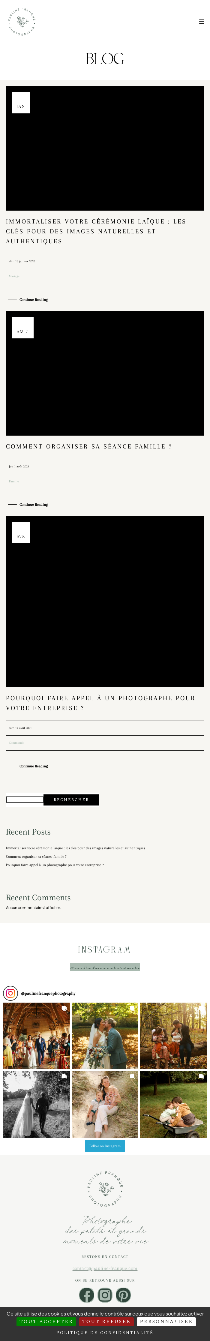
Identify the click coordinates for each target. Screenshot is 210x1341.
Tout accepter (46, 1321)
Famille (14, 481)
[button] (36, 1036)
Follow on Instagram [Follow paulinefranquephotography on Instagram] (105, 1146)
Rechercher (71, 800)
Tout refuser (106, 1321)
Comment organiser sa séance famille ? (89, 446)
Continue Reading (34, 300)
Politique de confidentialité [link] (105, 1333)
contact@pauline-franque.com (105, 1268)
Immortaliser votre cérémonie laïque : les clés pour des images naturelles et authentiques (96, 231)
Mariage (14, 276)
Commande (16, 743)
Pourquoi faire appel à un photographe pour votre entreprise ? (55, 865)
